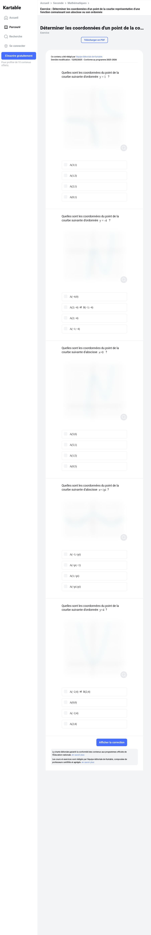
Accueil (11, 18)
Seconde (58, 3)
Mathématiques (77, 3)
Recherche (13, 37)
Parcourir (12, 27)
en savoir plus (78, 755)
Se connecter (14, 46)
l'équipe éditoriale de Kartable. (89, 57)
